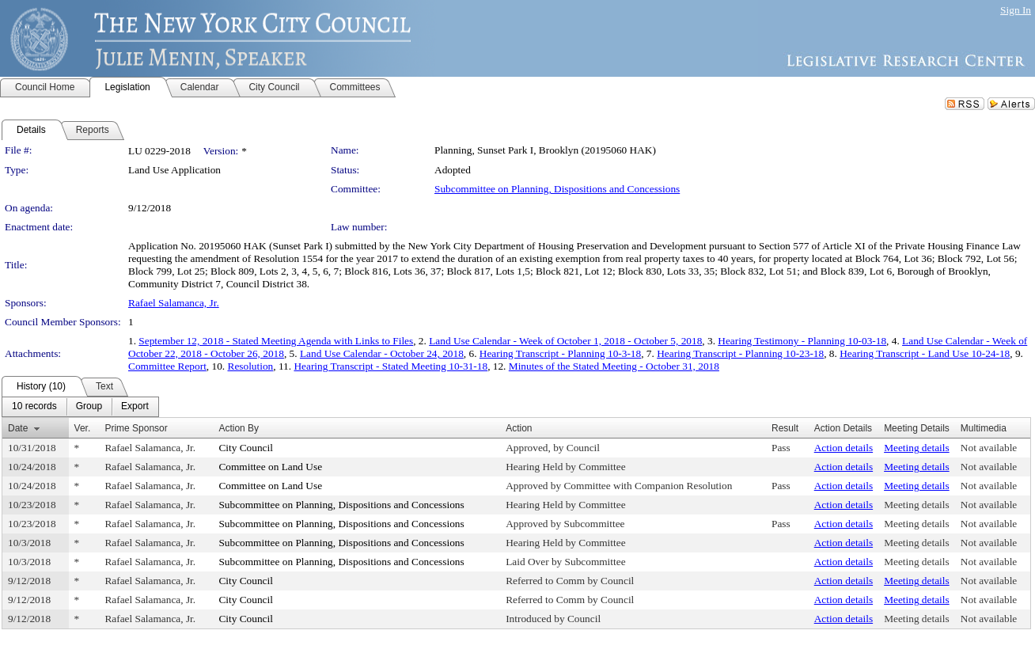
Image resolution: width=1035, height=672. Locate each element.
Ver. (82, 428)
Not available (989, 448)
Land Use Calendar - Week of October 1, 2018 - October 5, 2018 (565, 341)
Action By (238, 428)
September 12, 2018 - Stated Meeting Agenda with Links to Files (275, 341)
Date (18, 428)
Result (785, 428)
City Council (245, 448)
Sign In (1015, 10)
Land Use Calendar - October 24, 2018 (382, 353)
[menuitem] (34, 406)
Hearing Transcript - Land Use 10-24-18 (925, 353)
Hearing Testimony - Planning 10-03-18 (802, 341)
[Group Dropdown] (89, 406)
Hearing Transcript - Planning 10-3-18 (560, 353)
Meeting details (917, 448)
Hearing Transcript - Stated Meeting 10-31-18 (390, 366)
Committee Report (167, 366)
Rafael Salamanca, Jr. (173, 303)
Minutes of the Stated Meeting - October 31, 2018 (614, 366)
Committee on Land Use (270, 467)
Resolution (251, 366)
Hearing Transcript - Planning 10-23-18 (740, 353)
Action (519, 428)
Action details (843, 448)
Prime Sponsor (135, 428)
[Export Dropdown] (135, 406)
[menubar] (80, 407)
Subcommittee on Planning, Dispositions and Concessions (557, 189)
